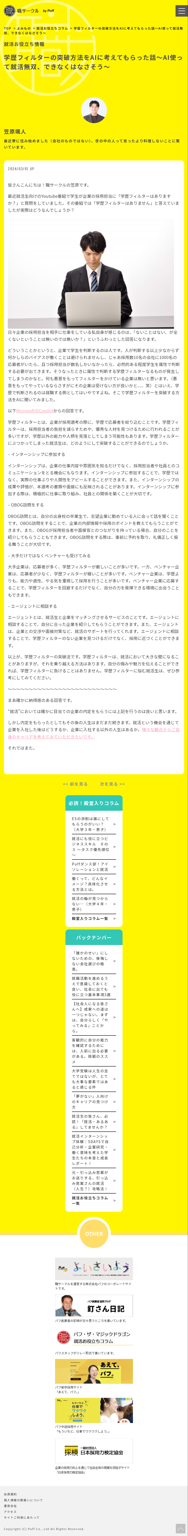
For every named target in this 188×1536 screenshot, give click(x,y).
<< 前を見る (75, 784)
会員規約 (10, 1494)
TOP (7, 28)
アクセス (10, 1512)
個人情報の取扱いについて (23, 1500)
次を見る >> (112, 784)
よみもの (24, 28)
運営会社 (10, 1506)
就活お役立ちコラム (52, 28)
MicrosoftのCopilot (34, 410)
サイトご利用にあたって (22, 1517)
